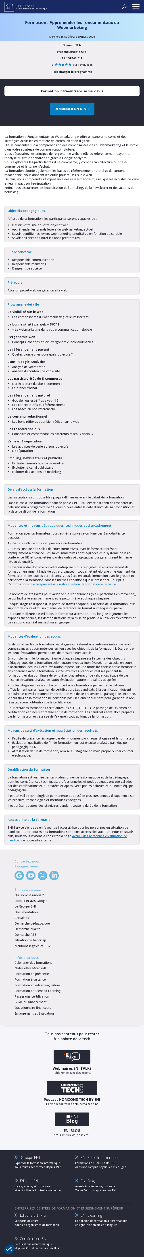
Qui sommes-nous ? (29, 895)
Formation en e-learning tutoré (37, 985)
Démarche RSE (25, 934)
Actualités (22, 918)
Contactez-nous (27, 861)
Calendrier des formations (33, 962)
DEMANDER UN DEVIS (72, 108)
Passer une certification (32, 996)
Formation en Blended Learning (38, 991)
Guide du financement (31, 1002)
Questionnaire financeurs (33, 1007)
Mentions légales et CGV (33, 946)
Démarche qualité (27, 929)
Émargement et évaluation (34, 1013)
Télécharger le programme (72, 72)
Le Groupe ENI (25, 906)
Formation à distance (30, 979)
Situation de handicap (30, 940)
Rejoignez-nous (27, 866)
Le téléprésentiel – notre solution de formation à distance (73, 584)
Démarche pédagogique (32, 923)
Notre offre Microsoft (30, 968)
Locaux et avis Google (31, 901)
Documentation (26, 912)
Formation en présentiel (32, 974)
